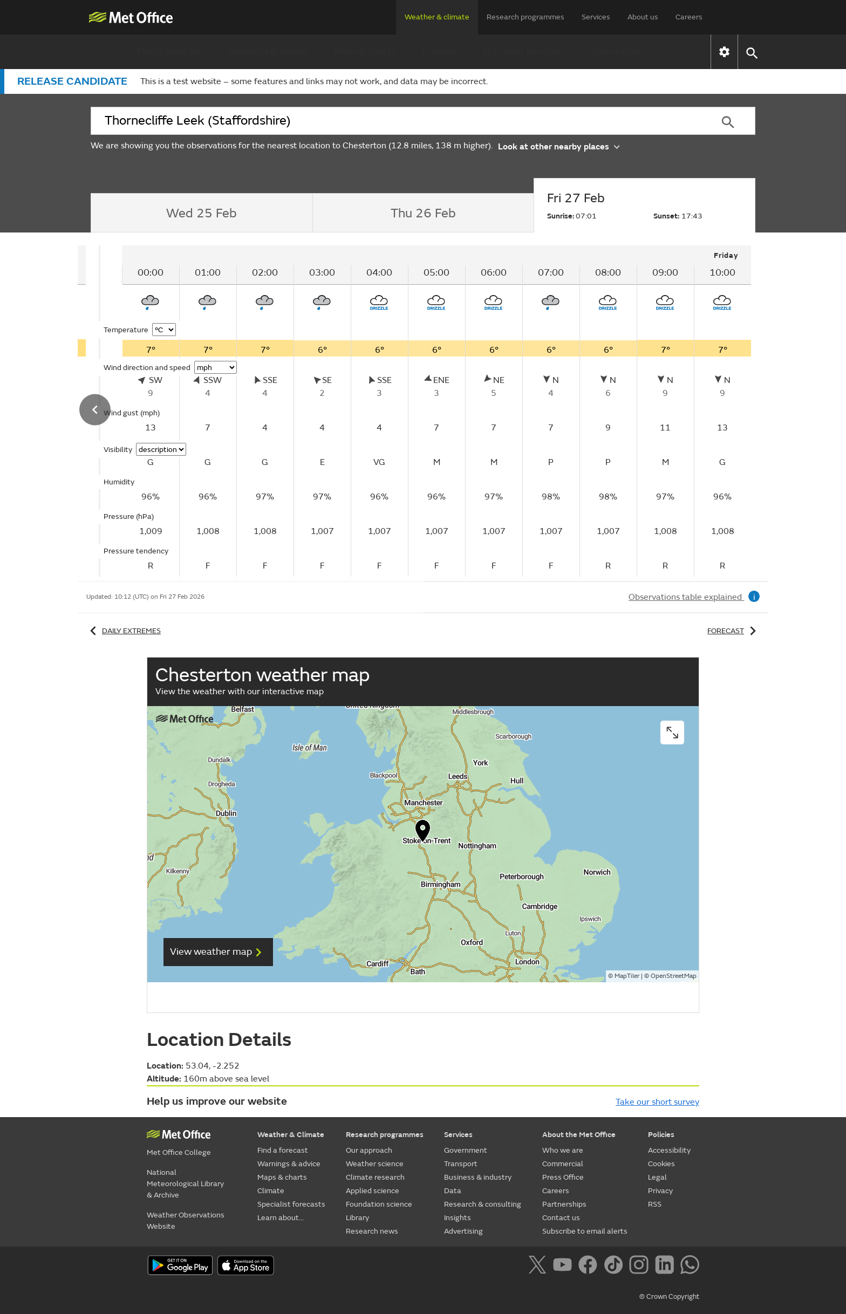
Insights (457, 1217)
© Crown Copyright (669, 1296)
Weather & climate (437, 17)
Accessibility (669, 1150)
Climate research (375, 1177)
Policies (661, 1134)
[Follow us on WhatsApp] (689, 1266)
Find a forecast (169, 51)
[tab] (201, 213)
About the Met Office (579, 1134)
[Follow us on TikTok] (615, 1266)
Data (452, 1190)
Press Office (563, 1177)
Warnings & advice (267, 51)
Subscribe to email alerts (584, 1231)
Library (357, 1217)
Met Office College (179, 1152)
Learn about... (621, 51)
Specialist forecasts (524, 51)
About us (642, 17)
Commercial (562, 1163)
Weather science (375, 1163)
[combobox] (395, 120)
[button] (751, 52)
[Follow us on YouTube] (564, 1266)
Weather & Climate (290, 1134)
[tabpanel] (436, 411)
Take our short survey (657, 1102)
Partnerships (564, 1204)
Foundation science (379, 1204)
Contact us (561, 1217)
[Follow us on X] (539, 1266)
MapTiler (627, 976)
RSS (654, 1204)
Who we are (562, 1150)
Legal (657, 1177)
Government (465, 1150)
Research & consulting (482, 1204)
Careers (689, 17)
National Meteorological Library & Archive (185, 1184)
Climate (439, 51)
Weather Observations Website (185, 1220)
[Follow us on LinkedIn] (666, 1266)
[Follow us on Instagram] (640, 1266)
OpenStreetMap (674, 976)
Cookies (661, 1163)
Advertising (463, 1231)
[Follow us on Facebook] (590, 1266)
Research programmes (525, 17)
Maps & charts (364, 51)
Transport (460, 1163)
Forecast (733, 631)
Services (596, 17)
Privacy (660, 1190)
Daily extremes (123, 631)
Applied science (372, 1190)
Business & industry (477, 1177)
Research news (372, 1231)
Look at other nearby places (558, 146)
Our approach (369, 1150)
